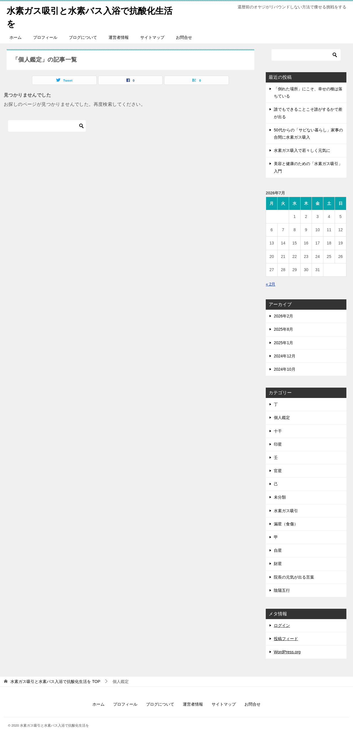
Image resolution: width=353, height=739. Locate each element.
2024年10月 (284, 369)
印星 (278, 444)
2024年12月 (284, 356)
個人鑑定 (282, 417)
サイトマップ (152, 37)
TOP (55, 681)
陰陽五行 (282, 590)
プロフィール (45, 37)
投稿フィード (286, 638)
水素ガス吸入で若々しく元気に (302, 150)
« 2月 (270, 284)
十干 (278, 431)
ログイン (282, 625)
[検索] (47, 126)
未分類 (280, 497)
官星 (278, 470)
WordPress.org (287, 652)
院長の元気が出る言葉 (294, 577)
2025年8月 (283, 329)
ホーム (16, 37)
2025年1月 (283, 342)
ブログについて (83, 37)
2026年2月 (283, 316)
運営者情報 (119, 37)
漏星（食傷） (286, 524)
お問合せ (184, 37)
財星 (278, 563)
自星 (278, 550)
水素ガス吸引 (286, 510)
